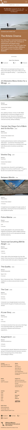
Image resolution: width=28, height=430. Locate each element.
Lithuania (3, 344)
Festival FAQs (18, 370)
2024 (2, 394)
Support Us (17, 378)
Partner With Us (18, 386)
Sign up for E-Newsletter (6, 366)
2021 (2, 399)
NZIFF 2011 (12, 31)
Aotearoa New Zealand (6, 107)
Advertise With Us (19, 385)
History (16, 365)
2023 (2, 395)
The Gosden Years (5, 409)
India (2, 319)
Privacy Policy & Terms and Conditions (21, 373)
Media (2, 378)
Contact (3, 363)
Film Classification (19, 371)
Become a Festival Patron (20, 382)
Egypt (2, 274)
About (16, 363)
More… (2, 400)
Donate (16, 383)
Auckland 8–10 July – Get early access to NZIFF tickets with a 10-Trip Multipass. (14, 10)
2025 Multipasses (5, 407)
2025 (2, 392)
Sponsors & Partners (19, 380)
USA (13, 135)
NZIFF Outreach (4, 382)
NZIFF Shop (3, 405)
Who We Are (18, 366)
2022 (2, 397)
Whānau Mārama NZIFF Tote (7, 410)
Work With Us (18, 368)
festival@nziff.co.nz (5, 364)
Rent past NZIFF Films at (17, 397)
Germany (3, 297)
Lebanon (3, 251)
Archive (2, 391)
